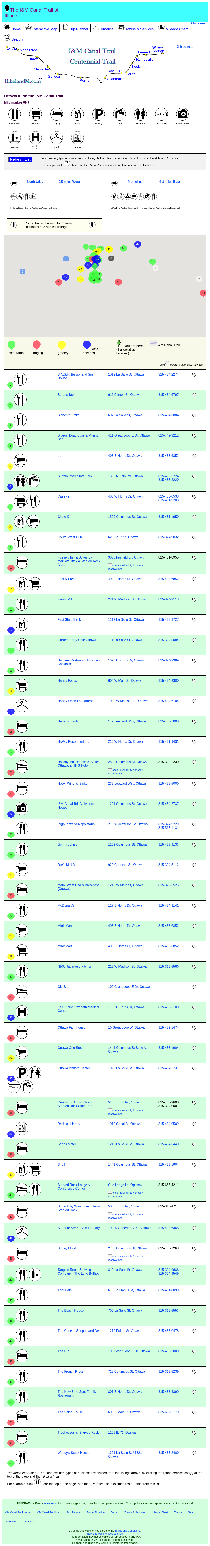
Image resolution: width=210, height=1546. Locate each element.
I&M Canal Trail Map (48, 1512)
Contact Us (28, 1521)
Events (178, 1512)
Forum (114, 1512)
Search (192, 1512)
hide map (185, 46)
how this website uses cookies (105, 1533)
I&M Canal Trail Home (17, 1512)
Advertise (10, 1521)
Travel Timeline (96, 1512)
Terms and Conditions (127, 1530)
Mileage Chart (159, 1512)
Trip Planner (74, 1512)
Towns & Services (134, 1512)
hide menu (199, 23)
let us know (50, 1503)
